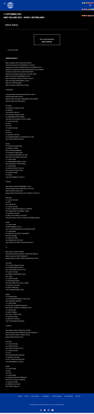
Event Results (35, 397)
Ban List (78, 397)
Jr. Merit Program (56, 397)
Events (26, 397)
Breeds (20, 397)
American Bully (13, 51)
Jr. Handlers (45, 397)
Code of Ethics (68, 397)
